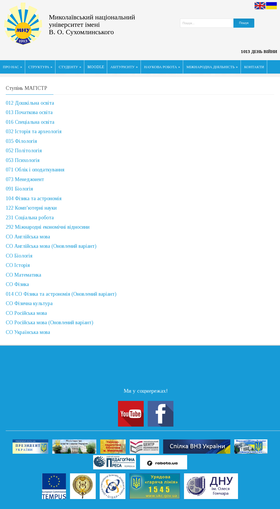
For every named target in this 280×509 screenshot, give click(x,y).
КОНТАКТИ (254, 67)
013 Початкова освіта (29, 112)
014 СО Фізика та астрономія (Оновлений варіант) (61, 294)
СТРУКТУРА (40, 67)
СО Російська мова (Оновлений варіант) (49, 322)
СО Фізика (17, 284)
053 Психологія (22, 160)
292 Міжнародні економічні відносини (47, 227)
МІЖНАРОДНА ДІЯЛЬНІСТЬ (212, 67)
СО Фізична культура (29, 303)
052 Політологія (24, 150)
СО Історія (18, 265)
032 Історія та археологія (33, 131)
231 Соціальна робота (30, 217)
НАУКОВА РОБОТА (162, 67)
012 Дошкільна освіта (30, 103)
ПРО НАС (12, 67)
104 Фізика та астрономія (33, 198)
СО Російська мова (26, 313)
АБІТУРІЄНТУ (124, 67)
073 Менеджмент (25, 179)
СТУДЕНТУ (70, 67)
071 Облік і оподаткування (35, 170)
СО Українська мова (28, 332)
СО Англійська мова (28, 237)
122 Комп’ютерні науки (31, 208)
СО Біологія (19, 256)
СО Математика (23, 275)
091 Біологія (19, 189)
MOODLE (95, 67)
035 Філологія (21, 141)
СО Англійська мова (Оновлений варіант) (51, 246)
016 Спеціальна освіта (30, 122)
